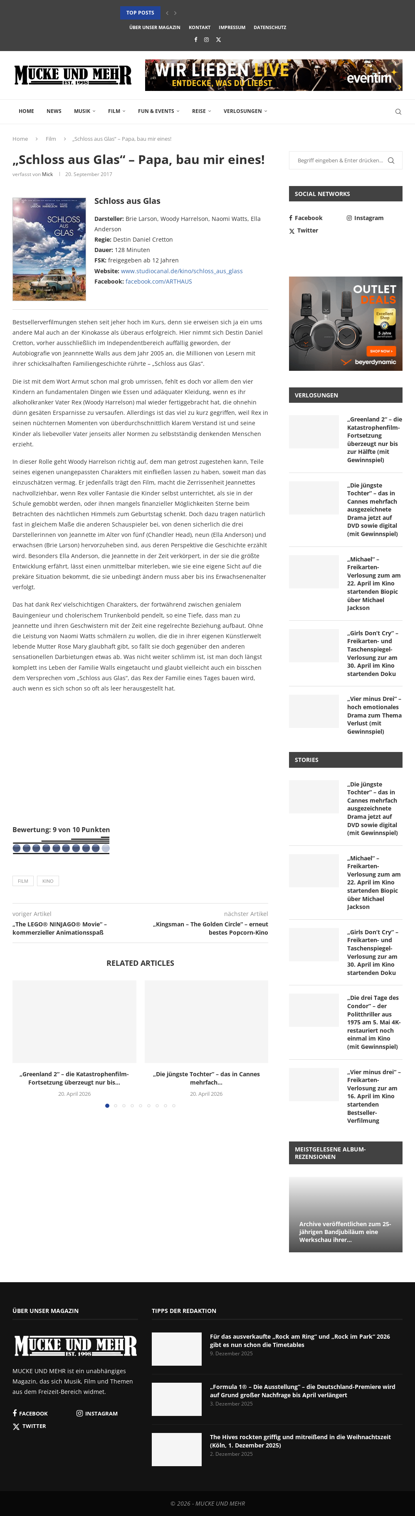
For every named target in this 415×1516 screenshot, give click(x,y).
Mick (47, 174)
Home (26, 111)
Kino (48, 881)
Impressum (232, 27)
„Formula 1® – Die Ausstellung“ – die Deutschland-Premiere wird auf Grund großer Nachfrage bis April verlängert (302, 1391)
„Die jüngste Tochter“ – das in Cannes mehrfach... (206, 1078)
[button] (167, 13)
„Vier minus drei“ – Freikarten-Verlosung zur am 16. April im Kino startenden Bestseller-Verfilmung (374, 1096)
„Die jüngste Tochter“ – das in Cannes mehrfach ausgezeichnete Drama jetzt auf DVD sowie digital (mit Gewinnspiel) (372, 509)
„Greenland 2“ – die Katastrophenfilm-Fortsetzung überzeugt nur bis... (74, 1078)
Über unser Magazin (154, 27)
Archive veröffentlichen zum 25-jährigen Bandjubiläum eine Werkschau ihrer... (345, 1232)
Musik (82, 111)
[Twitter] (218, 39)
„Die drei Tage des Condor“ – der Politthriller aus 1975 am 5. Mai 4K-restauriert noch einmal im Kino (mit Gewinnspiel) (374, 1022)
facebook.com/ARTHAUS (159, 281)
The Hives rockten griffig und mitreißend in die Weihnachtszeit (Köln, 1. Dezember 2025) (300, 1441)
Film (114, 111)
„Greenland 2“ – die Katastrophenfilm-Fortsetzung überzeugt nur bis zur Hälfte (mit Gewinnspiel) (374, 439)
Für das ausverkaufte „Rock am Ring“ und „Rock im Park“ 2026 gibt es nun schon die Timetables (300, 1340)
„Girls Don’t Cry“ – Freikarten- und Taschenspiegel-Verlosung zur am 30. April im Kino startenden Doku (372, 653)
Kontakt (199, 27)
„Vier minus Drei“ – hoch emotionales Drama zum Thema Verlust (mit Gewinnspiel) (374, 715)
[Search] (398, 112)
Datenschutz (270, 27)
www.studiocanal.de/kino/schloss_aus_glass (182, 271)
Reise (199, 111)
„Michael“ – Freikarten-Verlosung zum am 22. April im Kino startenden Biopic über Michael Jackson (374, 583)
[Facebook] (195, 39)
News (54, 111)
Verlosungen (243, 111)
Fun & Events (156, 111)
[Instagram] (206, 39)
